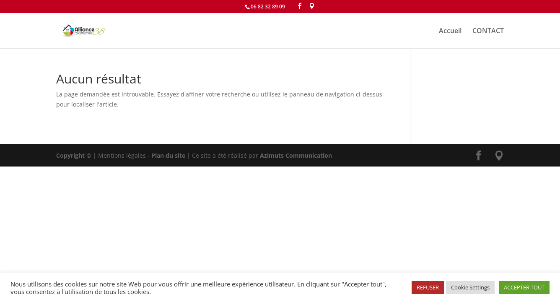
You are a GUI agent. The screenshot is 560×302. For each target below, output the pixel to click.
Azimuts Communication (296, 155)
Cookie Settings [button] (470, 287)
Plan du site (168, 155)
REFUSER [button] (428, 287)
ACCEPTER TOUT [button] (524, 287)
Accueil (450, 31)
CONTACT (488, 31)
